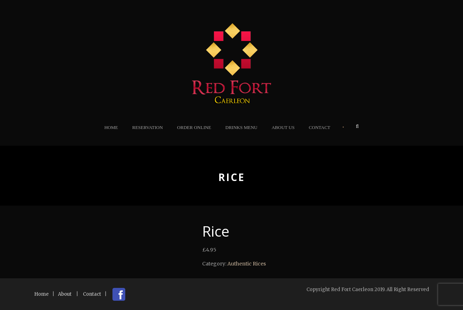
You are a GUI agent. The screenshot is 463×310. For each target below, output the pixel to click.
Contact (319, 127)
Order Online (194, 127)
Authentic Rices (246, 263)
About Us (283, 127)
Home (111, 127)
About (65, 294)
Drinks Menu (241, 127)
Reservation (147, 127)
